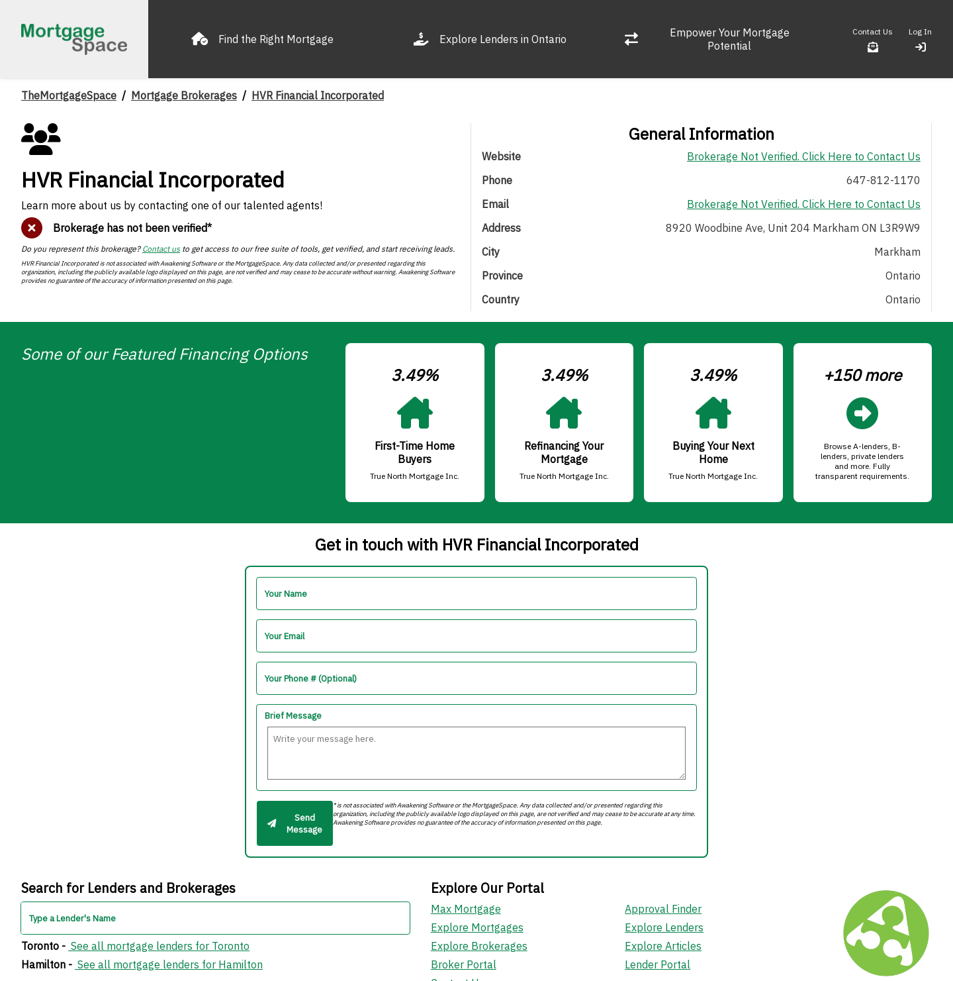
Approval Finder (663, 908)
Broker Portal (463, 964)
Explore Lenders (664, 927)
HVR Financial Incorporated (317, 95)
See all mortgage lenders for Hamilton (169, 964)
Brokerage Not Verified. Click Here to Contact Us (804, 156)
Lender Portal (657, 964)
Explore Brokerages (479, 946)
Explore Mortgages (477, 927)
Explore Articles (663, 946)
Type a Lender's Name (72, 918)
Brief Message (293, 715)
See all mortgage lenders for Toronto (159, 946)
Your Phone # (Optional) (311, 678)
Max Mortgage (466, 908)
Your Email (284, 636)
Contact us (161, 249)
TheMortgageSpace (68, 95)
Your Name (286, 593)
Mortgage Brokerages (184, 95)
